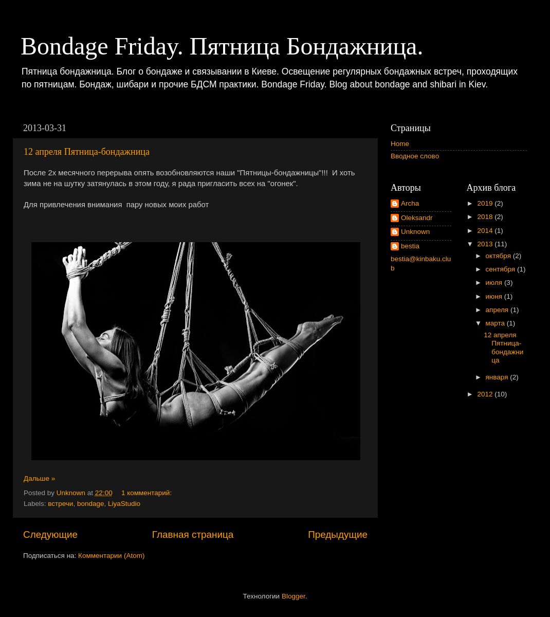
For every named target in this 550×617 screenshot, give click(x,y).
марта (496, 323)
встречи (60, 503)
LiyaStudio (124, 503)
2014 (485, 230)
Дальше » (39, 478)
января (498, 377)
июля (495, 282)
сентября (501, 269)
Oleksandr (417, 218)
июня (495, 296)
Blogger (293, 596)
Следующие (50, 534)
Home (400, 144)
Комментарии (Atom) (111, 555)
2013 (485, 244)
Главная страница (193, 534)
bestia (410, 246)
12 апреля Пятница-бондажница (87, 152)
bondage (90, 503)
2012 (485, 394)
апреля (498, 310)
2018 (485, 217)
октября (499, 256)
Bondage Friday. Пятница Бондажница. (222, 46)
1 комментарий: (146, 493)
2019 (485, 203)
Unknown (415, 231)
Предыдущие (338, 534)
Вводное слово (415, 156)
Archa (410, 203)
